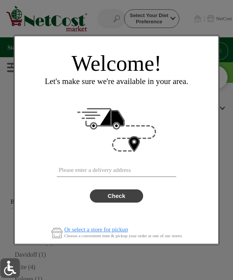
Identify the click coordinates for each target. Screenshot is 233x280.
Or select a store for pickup (96, 230)
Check (116, 195)
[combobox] (116, 168)
